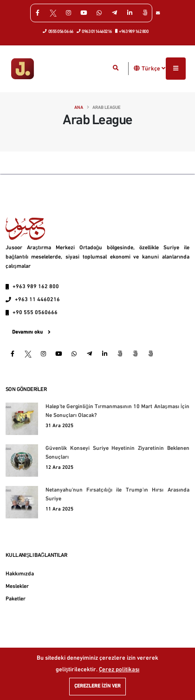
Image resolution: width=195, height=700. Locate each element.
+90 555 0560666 (35, 312)
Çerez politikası (119, 670)
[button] (137, 68)
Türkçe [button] (153, 68)
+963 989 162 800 (132, 31)
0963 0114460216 (94, 31)
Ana (78, 107)
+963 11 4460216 (37, 300)
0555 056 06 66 (58, 31)
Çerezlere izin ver (97, 686)
